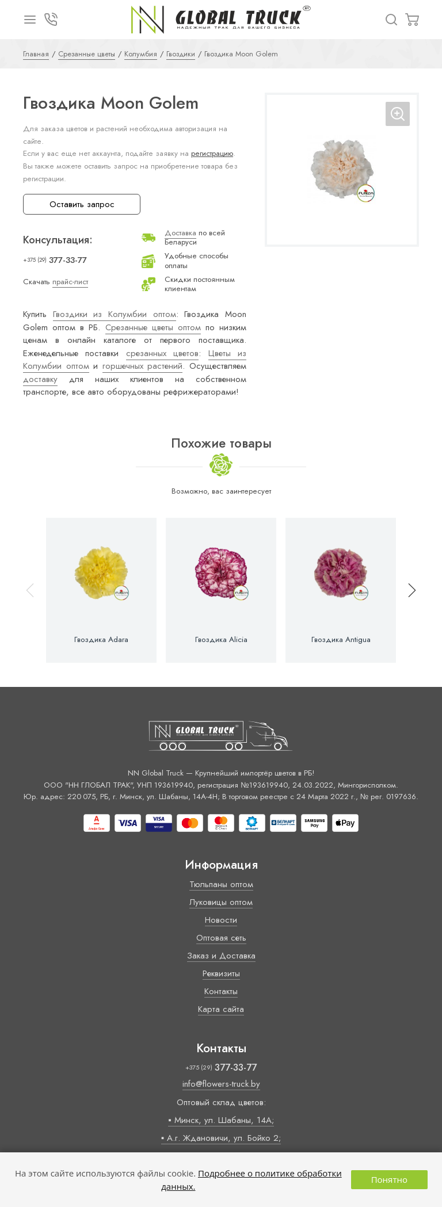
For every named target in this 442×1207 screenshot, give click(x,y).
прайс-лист (70, 281)
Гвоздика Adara (101, 639)
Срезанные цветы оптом (153, 327)
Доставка (180, 232)
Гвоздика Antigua (341, 639)
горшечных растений (142, 366)
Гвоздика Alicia (221, 639)
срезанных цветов (162, 353)
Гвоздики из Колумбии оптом (114, 314)
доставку (40, 379)
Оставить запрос (82, 204)
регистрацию (212, 153)
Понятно (389, 1179)
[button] (407, 590)
